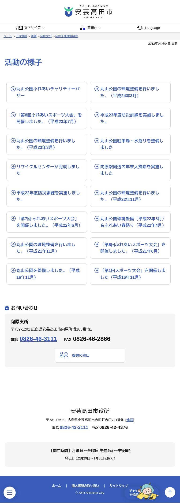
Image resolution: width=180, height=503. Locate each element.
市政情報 (21, 36)
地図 (129, 420)
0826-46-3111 (38, 338)
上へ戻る (170, 492)
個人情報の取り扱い (85, 486)
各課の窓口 (81, 355)
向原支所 (46, 36)
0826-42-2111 (74, 427)
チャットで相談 (141, 492)
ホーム (8, 36)
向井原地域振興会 (66, 36)
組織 (34, 36)
